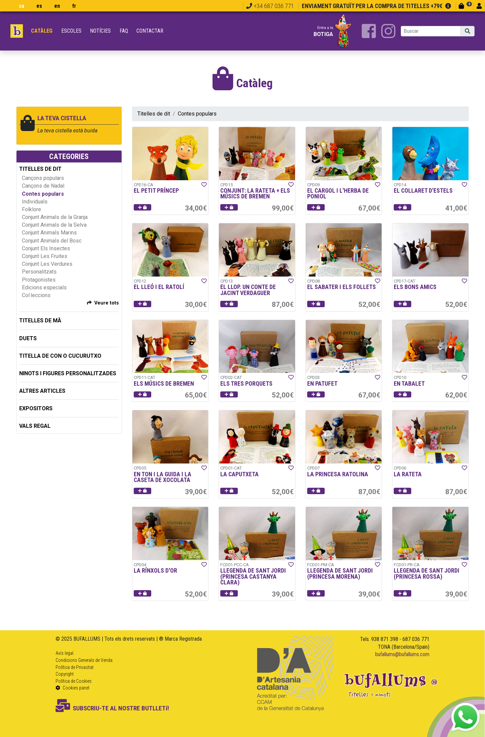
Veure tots (106, 303)
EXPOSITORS (36, 408)
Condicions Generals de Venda (84, 660)
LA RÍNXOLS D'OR (155, 570)
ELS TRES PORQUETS (246, 383)
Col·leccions (36, 295)
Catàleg (42, 31)
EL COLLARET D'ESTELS (423, 190)
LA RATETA (408, 474)
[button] (142, 207)
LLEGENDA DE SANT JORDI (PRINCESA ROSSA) (426, 573)
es (39, 6)
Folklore (31, 209)
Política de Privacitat (75, 667)
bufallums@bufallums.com (402, 654)
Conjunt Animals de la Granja (55, 217)
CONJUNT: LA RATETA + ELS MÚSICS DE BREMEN (255, 193)
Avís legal (64, 653)
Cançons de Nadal (43, 186)
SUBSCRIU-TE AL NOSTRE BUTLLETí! (112, 708)
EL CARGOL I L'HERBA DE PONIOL (338, 193)
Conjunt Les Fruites (44, 256)
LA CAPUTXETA (239, 474)
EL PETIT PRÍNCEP (156, 190)
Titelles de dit (153, 113)
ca (21, 6)
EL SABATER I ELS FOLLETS (341, 287)
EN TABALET (409, 383)
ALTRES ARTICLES (42, 391)
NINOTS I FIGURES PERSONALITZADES (67, 373)
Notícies (100, 31)
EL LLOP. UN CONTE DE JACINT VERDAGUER (248, 290)
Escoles (71, 31)
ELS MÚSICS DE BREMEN (164, 383)
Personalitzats (39, 271)
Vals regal (35, 426)
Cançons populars (43, 178)
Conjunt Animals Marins (49, 232)
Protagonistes (39, 280)
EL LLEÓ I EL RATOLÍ (159, 287)
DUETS (28, 338)
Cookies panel (72, 688)
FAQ (124, 31)
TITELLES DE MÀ (40, 320)
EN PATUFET (322, 383)
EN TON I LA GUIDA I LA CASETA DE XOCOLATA (162, 477)
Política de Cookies (74, 681)
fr (74, 6)
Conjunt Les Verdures (47, 264)
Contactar (149, 31)
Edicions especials (44, 287)
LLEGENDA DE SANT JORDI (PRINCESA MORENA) (340, 573)
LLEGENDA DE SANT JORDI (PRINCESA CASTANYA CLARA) (253, 576)
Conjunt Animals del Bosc (52, 240)
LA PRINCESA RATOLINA (337, 474)
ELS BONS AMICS (415, 287)
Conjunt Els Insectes (46, 248)
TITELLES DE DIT (40, 169)
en (57, 6)
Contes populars (43, 194)
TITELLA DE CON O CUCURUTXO (60, 356)
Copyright (65, 674)
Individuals (34, 201)
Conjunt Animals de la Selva (54, 225)
